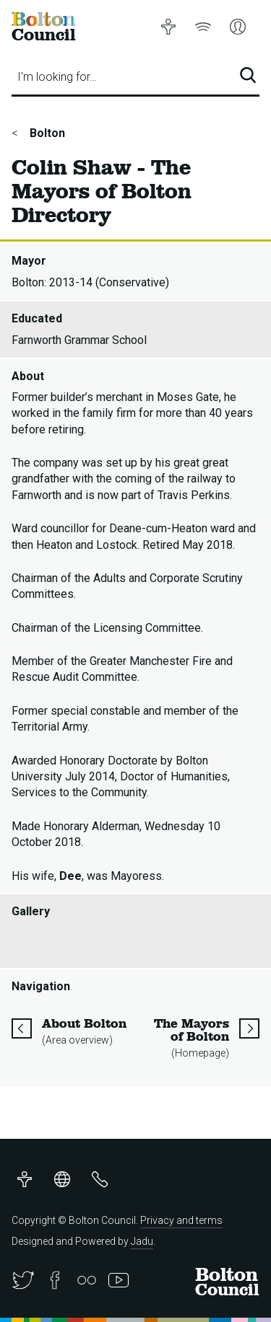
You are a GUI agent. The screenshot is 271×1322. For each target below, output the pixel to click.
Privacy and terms (181, 1220)
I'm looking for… (57, 77)
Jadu (142, 1241)
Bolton (46, 133)
